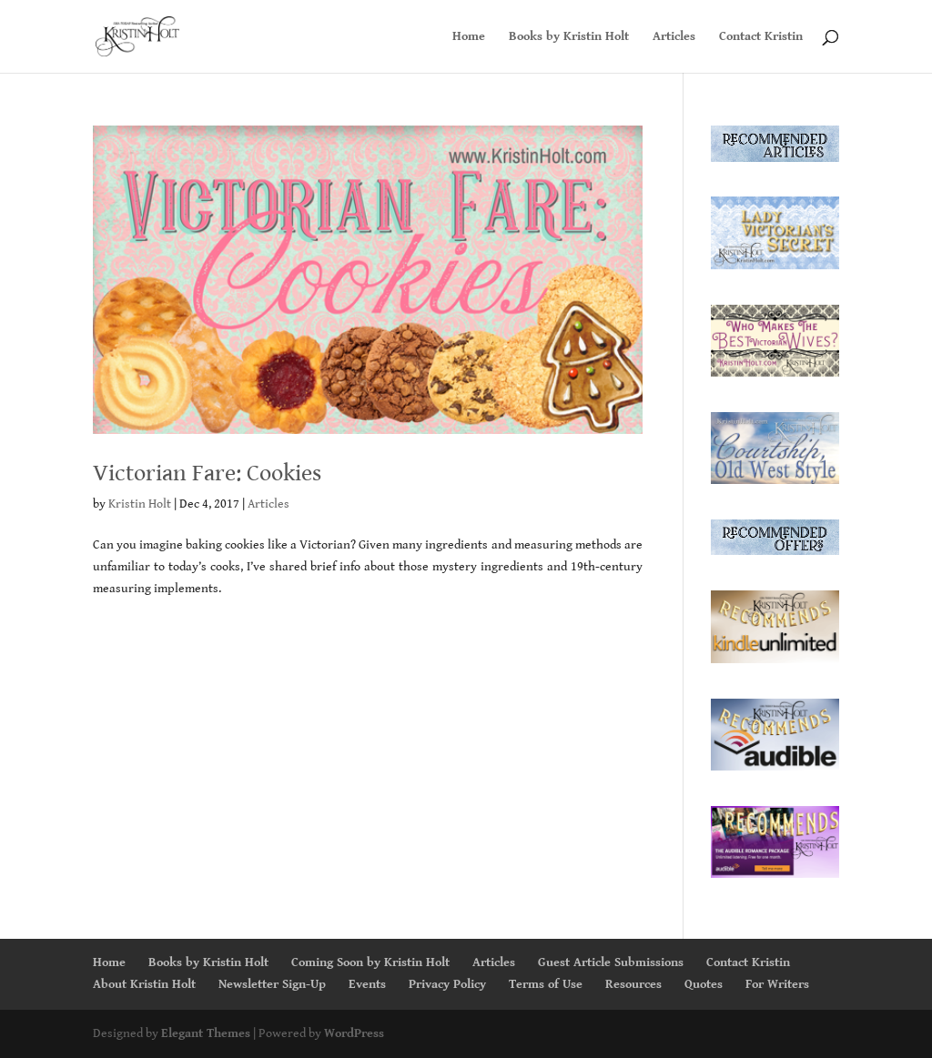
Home (468, 37)
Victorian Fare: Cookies (207, 473)
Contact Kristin (761, 37)
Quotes (703, 984)
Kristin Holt (139, 504)
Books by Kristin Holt (569, 37)
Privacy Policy (447, 984)
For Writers (777, 984)
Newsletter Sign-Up (272, 984)
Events (367, 984)
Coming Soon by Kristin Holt (370, 962)
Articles (674, 37)
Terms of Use (545, 984)
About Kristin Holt (144, 984)
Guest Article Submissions (611, 962)
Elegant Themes (205, 1033)
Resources (633, 984)
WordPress (354, 1033)
